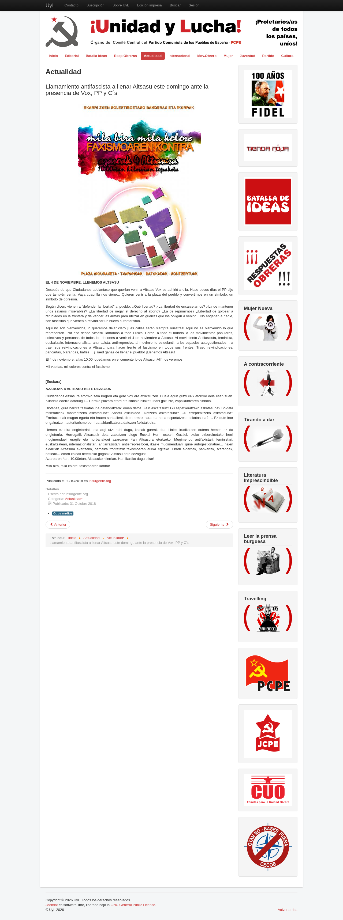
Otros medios (62, 513)
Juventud (247, 56)
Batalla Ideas (96, 56)
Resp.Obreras (125, 56)
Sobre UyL (121, 5)
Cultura (287, 56)
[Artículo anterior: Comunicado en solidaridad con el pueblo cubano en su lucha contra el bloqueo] (58, 525)
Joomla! (52, 905)
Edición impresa (149, 5)
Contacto (72, 5)
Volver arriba (287, 910)
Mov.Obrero (207, 56)
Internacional (179, 56)
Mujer (228, 56)
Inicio (53, 56)
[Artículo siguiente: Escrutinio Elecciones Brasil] (219, 525)
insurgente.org (100, 481)
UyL (50, 5)
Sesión (194, 5)
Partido (268, 56)
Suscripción (96, 5)
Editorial (72, 56)
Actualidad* (74, 499)
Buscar (175, 5)
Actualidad (153, 56)
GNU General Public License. (133, 905)
